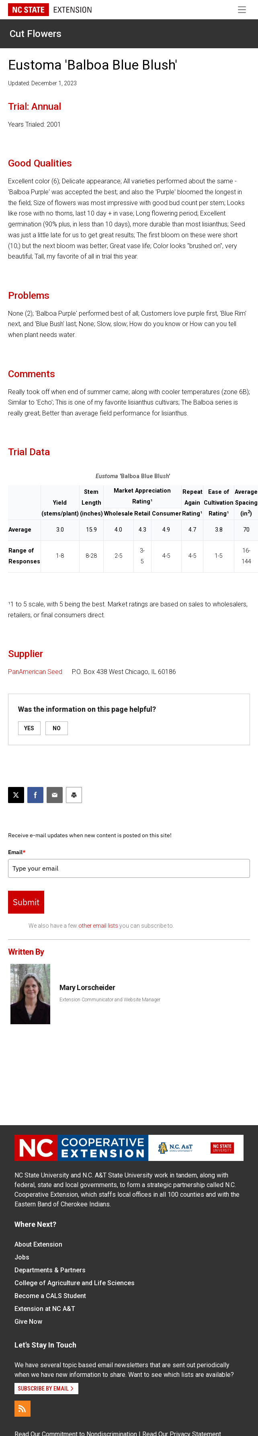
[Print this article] (74, 795)
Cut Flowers (35, 33)
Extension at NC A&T (44, 1309)
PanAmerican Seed (35, 672)
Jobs (21, 1257)
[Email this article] (55, 795)
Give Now (28, 1321)
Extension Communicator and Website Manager (109, 1000)
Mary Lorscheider (87, 987)
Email (17, 852)
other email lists (98, 925)
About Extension (38, 1244)
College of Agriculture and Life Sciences (74, 1283)
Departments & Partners (50, 1270)
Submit (26, 902)
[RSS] (22, 1409)
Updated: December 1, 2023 (42, 83)
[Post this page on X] (16, 795)
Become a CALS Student (50, 1296)
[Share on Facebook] (35, 795)
